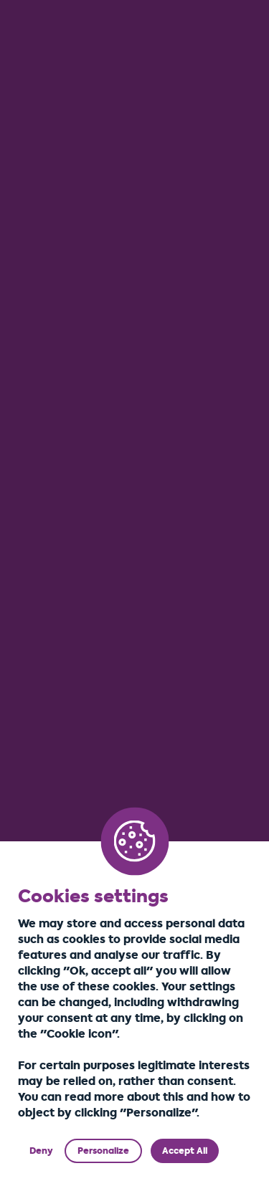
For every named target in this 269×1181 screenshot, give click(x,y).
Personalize (103, 1150)
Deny (41, 1150)
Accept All (184, 1150)
